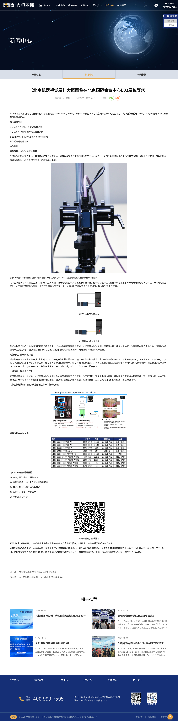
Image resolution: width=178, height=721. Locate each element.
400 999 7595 (48, 698)
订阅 (13, 717)
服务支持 (97, 5)
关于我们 (121, 5)
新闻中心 (109, 5)
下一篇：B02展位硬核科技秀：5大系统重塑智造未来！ (37, 577)
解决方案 (72, 5)
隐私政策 (152, 716)
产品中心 (60, 5)
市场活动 (89, 76)
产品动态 (36, 74)
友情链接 (164, 716)
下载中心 (84, 5)
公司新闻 (141, 74)
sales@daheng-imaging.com (93, 700)
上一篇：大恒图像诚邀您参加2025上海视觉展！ (33, 571)
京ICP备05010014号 (88, 716)
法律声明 (139, 716)
